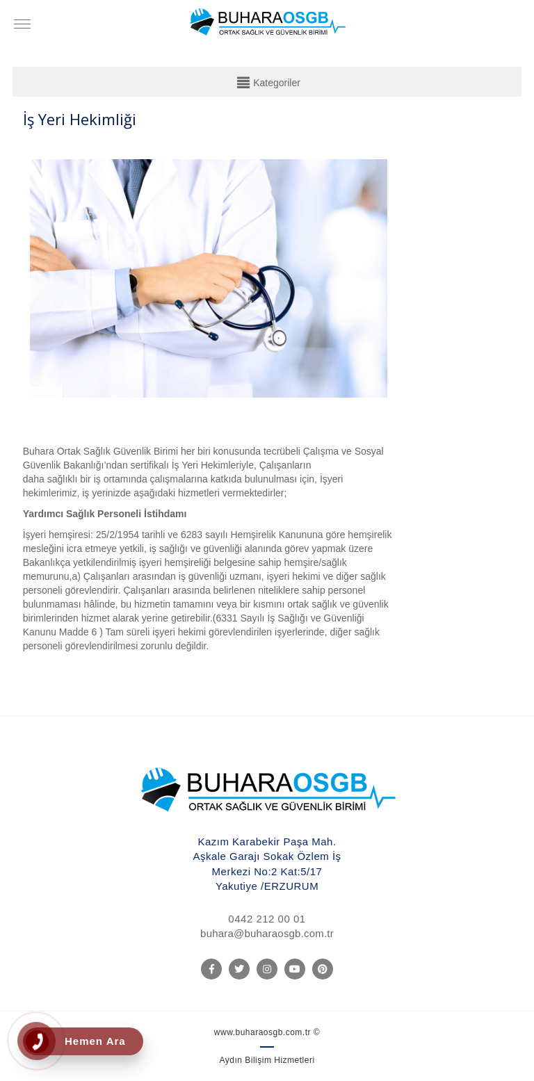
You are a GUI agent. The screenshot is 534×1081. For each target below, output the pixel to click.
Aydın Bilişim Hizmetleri (266, 1060)
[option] (208, 280)
